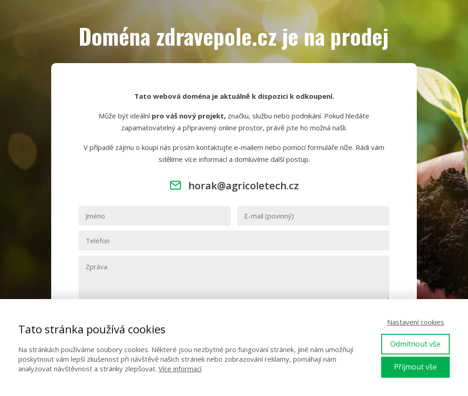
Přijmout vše (415, 367)
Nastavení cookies (415, 321)
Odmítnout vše (415, 344)
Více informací (180, 368)
